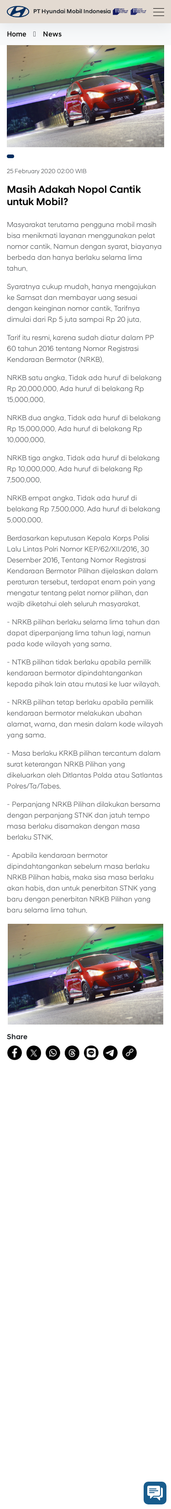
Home (16, 34)
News (52, 34)
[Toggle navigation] (156, 11)
